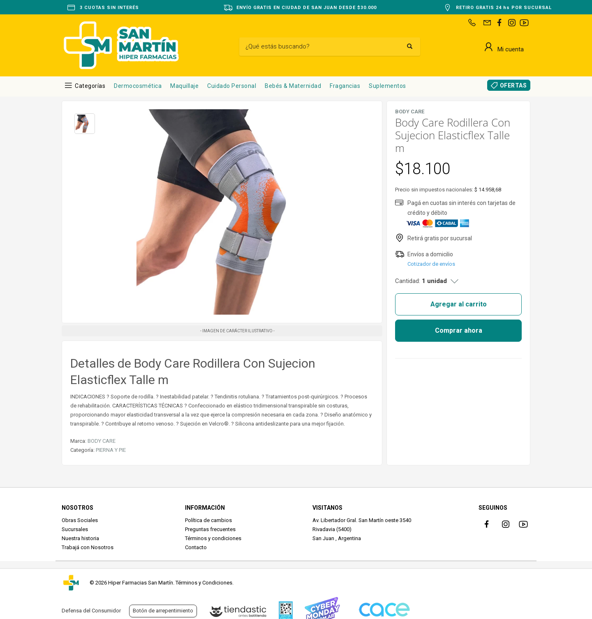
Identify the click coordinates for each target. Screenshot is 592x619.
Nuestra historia (80, 538)
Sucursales (75, 529)
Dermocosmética (138, 86)
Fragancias (345, 86)
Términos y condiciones (213, 538)
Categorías (90, 86)
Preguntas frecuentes (210, 529)
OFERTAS (513, 85)
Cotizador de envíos (431, 264)
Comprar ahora (458, 330)
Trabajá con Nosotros (87, 547)
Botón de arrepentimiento (163, 610)
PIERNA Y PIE (111, 450)
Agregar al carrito (458, 304)
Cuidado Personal (231, 86)
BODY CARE (102, 441)
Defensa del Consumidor (91, 610)
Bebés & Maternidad (293, 86)
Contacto (196, 547)
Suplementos (387, 86)
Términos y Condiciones (204, 583)
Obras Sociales (80, 520)
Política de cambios (208, 520)
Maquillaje (184, 86)
